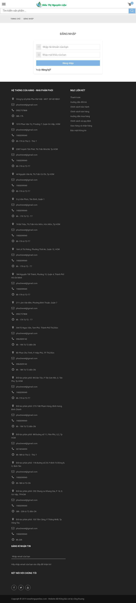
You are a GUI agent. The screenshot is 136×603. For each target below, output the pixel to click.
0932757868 (19, 110)
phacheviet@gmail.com (24, 105)
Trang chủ (15, 19)
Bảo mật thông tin (78, 130)
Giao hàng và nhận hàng (81, 126)
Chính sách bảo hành (79, 107)
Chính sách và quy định (80, 121)
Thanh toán (75, 97)
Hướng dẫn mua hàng (80, 116)
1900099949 (19, 135)
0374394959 (19, 449)
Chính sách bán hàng (79, 111)
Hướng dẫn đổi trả (78, 102)
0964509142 (19, 339)
